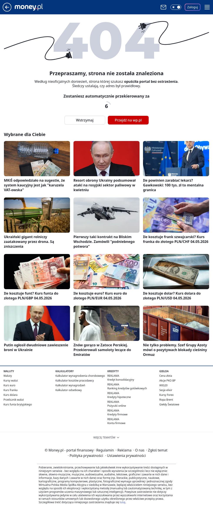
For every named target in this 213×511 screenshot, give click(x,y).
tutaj (122, 502)
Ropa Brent (166, 400)
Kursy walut (10, 380)
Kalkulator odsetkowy (68, 390)
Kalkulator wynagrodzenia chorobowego (80, 376)
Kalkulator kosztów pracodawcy (74, 380)
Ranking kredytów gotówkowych (127, 388)
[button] (207, 7)
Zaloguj (192, 7)
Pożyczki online (116, 406)
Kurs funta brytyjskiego (17, 404)
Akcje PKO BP (167, 380)
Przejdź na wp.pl (128, 120)
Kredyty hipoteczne (119, 397)
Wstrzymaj (84, 120)
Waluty (7, 376)
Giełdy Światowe (169, 404)
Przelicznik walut (13, 400)
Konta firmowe (116, 423)
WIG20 (163, 385)
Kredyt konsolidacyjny (120, 380)
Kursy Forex (166, 395)
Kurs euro (9, 385)
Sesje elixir (165, 390)
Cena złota (165, 376)
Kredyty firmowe (117, 414)
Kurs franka (10, 390)
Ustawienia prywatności (125, 455)
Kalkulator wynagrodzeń (70, 385)
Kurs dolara (10, 395)
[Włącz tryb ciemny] (175, 7)
